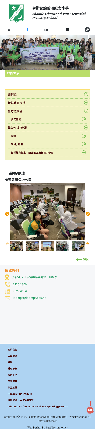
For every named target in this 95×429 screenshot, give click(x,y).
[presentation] (7, 214)
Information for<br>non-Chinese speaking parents (38, 406)
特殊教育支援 (19, 103)
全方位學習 (17, 111)
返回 (82, 259)
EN (46, 30)
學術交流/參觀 (19, 127)
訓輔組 (14, 94)
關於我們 (12, 349)
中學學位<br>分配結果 (20, 393)
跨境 (15, 136)
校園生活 (12, 374)
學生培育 (12, 381)
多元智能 (18, 119)
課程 (10, 362)
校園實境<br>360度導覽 (21, 400)
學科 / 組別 (19, 144)
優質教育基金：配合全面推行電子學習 (34, 152)
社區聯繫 (12, 368)
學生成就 (12, 387)
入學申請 (12, 355)
